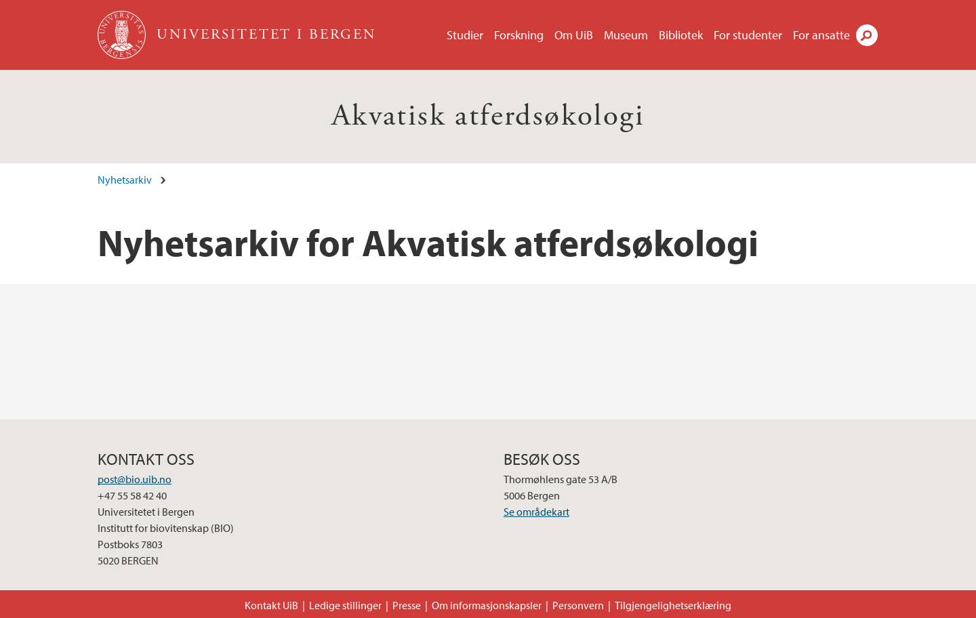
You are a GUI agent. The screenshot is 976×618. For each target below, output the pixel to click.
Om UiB (573, 35)
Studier (465, 35)
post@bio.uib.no (134, 479)
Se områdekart (536, 511)
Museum (626, 35)
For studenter (748, 35)
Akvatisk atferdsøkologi (488, 116)
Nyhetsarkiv (125, 179)
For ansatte (821, 35)
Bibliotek (681, 35)
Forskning (519, 35)
